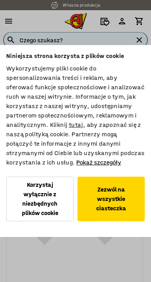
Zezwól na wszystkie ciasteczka (111, 199)
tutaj (76, 124)
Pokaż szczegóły (98, 162)
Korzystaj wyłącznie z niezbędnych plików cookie (40, 199)
